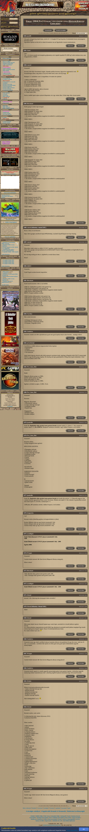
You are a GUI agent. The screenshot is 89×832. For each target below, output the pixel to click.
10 (54, 33)
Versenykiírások (6, 78)
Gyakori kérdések (7, 121)
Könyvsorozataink (52, 819)
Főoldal (32, 816)
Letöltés (5, 117)
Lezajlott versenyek (7, 79)
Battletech (40, 819)
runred (29, 65)
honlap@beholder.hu (10, 395)
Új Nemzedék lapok (7, 74)
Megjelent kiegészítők (8, 63)
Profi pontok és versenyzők (9, 81)
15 (66, 33)
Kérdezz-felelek (6, 122)
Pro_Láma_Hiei (31, 367)
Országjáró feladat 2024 (8, 260)
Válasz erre (70, 45)
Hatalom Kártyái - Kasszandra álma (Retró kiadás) (7, 196)
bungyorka (30, 513)
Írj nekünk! (10, 406)
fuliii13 (29, 266)
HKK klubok (6, 70)
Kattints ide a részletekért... (10, 173)
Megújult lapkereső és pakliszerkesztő (7, 281)
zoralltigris (30, 534)
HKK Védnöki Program (8, 108)
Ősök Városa (47, 816)
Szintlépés (5, 83)
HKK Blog (5, 105)
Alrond (29, 595)
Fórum (29, 21)
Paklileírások (6, 112)
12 (59, 33)
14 (64, 33)
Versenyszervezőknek (8, 90)
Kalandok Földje (10, 219)
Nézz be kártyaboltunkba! (10, 192)
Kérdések (34, 808)
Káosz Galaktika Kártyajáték (56, 817)
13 (61, 33)
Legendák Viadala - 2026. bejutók (10, 251)
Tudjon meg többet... (72, 830)
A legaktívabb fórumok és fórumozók (53, 811)
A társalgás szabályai (33, 811)
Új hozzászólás (48, 30)
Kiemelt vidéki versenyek (9, 87)
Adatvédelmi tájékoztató (69, 820)
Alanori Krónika (76, 817)
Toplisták (5, 98)
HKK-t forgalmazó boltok (9, 69)
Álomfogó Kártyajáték (42, 817)
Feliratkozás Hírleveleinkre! (9, 128)
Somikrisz (30, 331)
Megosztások (6, 102)
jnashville (30, 422)
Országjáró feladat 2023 (8, 261)
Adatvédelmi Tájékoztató (6, 142)
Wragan (29, 553)
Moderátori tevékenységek (76, 811)
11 (57, 33)
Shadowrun (34, 819)
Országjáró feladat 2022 (8, 262)
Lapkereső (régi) (7, 73)
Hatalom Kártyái (76, 21)
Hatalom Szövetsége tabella (9, 85)
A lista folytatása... (6, 254)
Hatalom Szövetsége (7, 84)
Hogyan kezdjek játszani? (9, 62)
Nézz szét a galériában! (10, 236)
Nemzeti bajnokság (7, 86)
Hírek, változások (7, 58)
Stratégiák (45, 808)
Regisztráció (48, 820)
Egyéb (69, 808)
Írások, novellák (6, 113)
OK (84, 829)
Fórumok (5, 94)
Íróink (45, 819)
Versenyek (51, 808)
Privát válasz (81, 45)
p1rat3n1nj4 (30, 343)
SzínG (29, 50)
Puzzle (68, 816)
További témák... (5, 284)
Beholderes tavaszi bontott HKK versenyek (8, 243)
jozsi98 (29, 36)
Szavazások (5, 95)
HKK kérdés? (6, 271)
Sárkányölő (63, 816)
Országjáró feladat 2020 (8, 263)
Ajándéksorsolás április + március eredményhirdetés (8, 250)
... (68, 33)
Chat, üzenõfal (6, 93)
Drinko (29, 681)
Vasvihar (29, 314)
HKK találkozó (6, 96)
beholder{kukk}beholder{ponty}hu (51, 825)
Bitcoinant (30, 103)
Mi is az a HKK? (7, 61)
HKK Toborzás (6, 107)
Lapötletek (5, 272)
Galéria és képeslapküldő (68, 819)
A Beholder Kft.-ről (57, 820)
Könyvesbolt (68, 817)
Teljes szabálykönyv (7, 64)
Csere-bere (55, 23)
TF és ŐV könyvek (7, 114)
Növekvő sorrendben (61, 30)
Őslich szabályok (7, 68)
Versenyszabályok (7, 88)
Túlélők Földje (39, 816)
